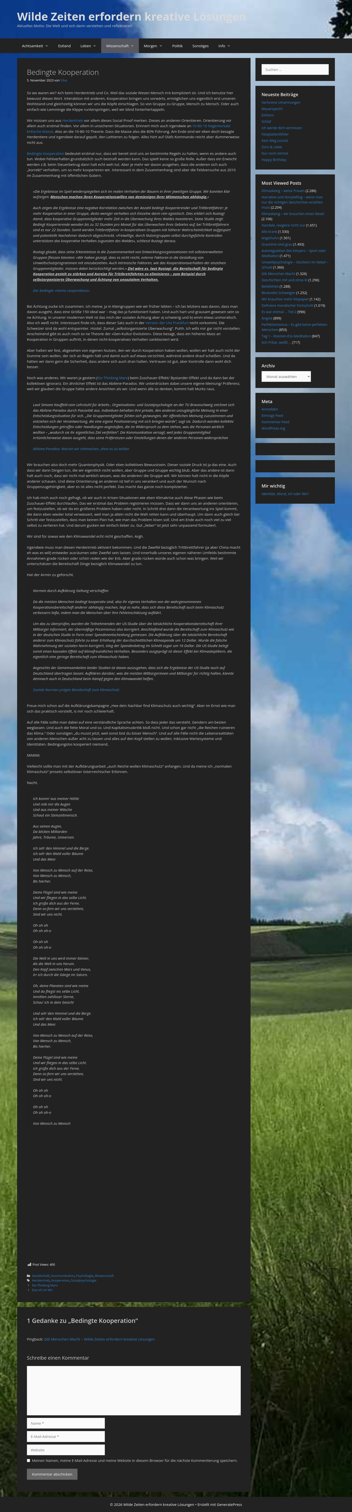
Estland (64, 45)
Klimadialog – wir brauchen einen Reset (293, 213)
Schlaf (266, 121)
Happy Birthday (274, 159)
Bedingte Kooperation (45, 153)
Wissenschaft (122, 45)
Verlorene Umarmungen (281, 102)
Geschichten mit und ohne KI (285, 280)
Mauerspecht (272, 108)
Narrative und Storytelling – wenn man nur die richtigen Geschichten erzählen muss (292, 202)
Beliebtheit (270, 286)
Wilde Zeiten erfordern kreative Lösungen (131, 16)
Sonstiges (200, 45)
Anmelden (270, 409)
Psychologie (84, 1275)
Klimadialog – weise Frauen (283, 190)
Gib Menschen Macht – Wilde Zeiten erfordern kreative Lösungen (99, 1339)
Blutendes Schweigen (279, 292)
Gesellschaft (41, 1275)
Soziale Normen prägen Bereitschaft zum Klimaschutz (76, 689)
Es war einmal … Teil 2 (279, 311)
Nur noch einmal (275, 153)
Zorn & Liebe (272, 147)
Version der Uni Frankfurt (167, 322)
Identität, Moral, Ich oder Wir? (285, 493)
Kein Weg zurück (275, 140)
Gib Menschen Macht (278, 273)
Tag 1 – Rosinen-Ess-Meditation (286, 336)
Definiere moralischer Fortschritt (287, 305)
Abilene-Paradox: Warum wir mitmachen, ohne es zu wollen (81, 448)
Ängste (267, 318)
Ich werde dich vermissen (282, 127)
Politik (177, 45)
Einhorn (268, 115)
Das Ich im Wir (42, 1290)
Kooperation (60, 1280)
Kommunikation (62, 1275)
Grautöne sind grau (277, 244)
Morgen (155, 45)
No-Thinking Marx (113, 377)
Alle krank (269, 231)
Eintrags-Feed (272, 415)
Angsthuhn (270, 238)
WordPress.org (273, 428)
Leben (90, 45)
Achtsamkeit (37, 45)
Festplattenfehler (275, 134)
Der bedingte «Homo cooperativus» (61, 290)
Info (227, 45)
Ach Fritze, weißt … (276, 342)
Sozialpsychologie (83, 1280)
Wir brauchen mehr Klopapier (285, 299)
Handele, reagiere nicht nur (283, 225)
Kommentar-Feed (275, 422)
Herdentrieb (72, 120)
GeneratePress (229, 1504)
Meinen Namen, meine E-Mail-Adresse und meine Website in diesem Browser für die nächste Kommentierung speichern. (135, 1460)
